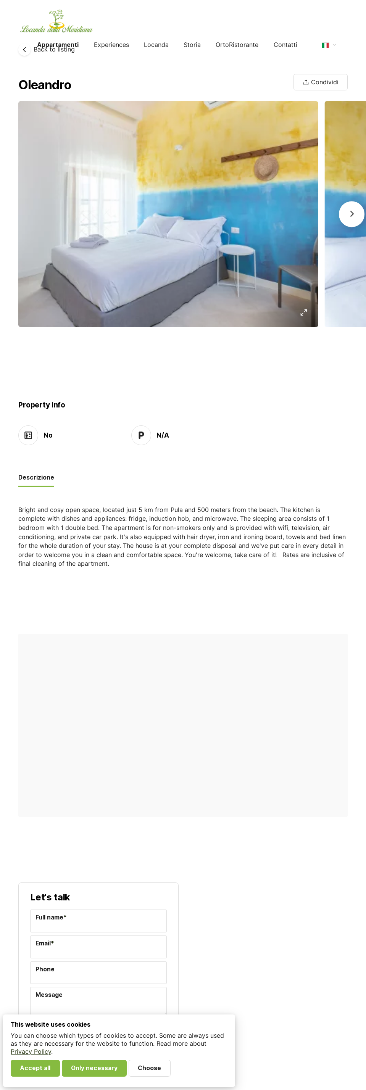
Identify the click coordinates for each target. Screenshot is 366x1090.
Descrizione (36, 477)
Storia (192, 44)
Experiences (111, 44)
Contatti (285, 44)
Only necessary (94, 1068)
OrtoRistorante (237, 44)
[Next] (351, 214)
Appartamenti (58, 44)
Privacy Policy (31, 1051)
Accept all (35, 1068)
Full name (51, 917)
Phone (45, 969)
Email (44, 943)
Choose (149, 1068)
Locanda (156, 44)
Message (49, 994)
